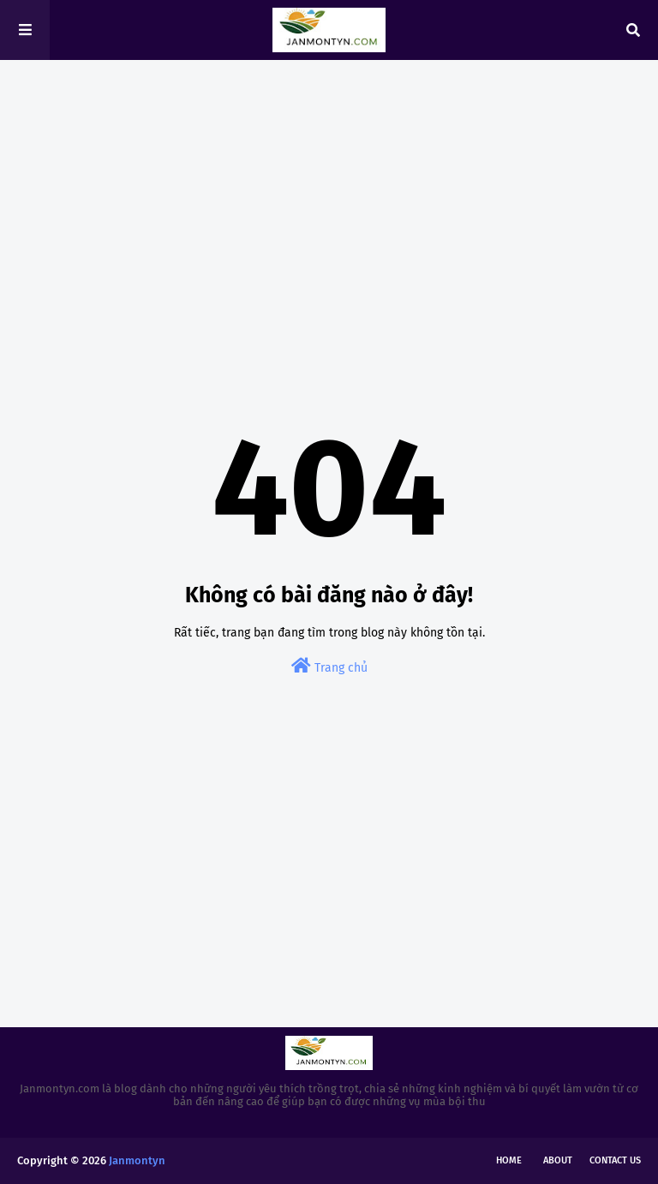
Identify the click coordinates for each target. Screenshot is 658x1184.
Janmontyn (137, 1160)
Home (509, 1160)
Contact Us (615, 1160)
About (557, 1160)
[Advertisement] (329, 206)
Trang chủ (329, 666)
